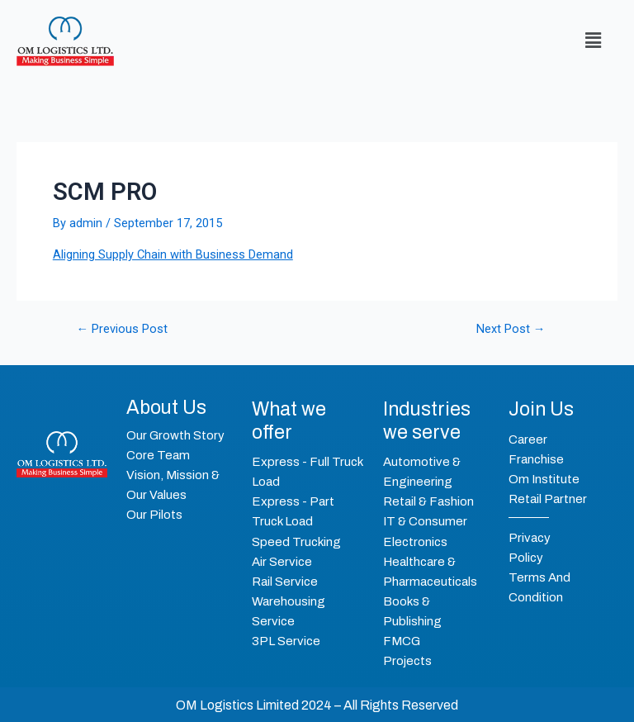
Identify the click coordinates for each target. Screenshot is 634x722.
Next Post (511, 329)
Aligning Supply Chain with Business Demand (173, 254)
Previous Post (122, 329)
